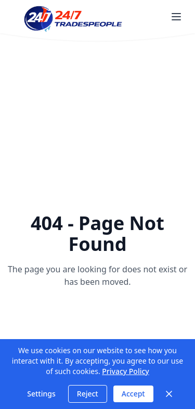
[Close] (169, 394)
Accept (133, 394)
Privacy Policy (125, 371)
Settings (41, 394)
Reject (87, 394)
